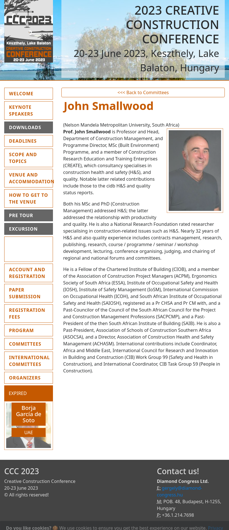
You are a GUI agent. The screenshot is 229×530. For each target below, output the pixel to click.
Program (21, 330)
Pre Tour (21, 215)
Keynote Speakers (21, 110)
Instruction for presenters (26, 249)
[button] (8, 427)
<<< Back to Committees (143, 92)
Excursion (23, 229)
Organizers (25, 378)
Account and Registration (27, 272)
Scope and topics (23, 157)
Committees (25, 344)
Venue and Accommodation (31, 178)
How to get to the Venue (28, 198)
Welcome (31, 93)
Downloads (25, 127)
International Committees (29, 360)
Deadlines (23, 141)
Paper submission (25, 293)
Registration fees (27, 313)
